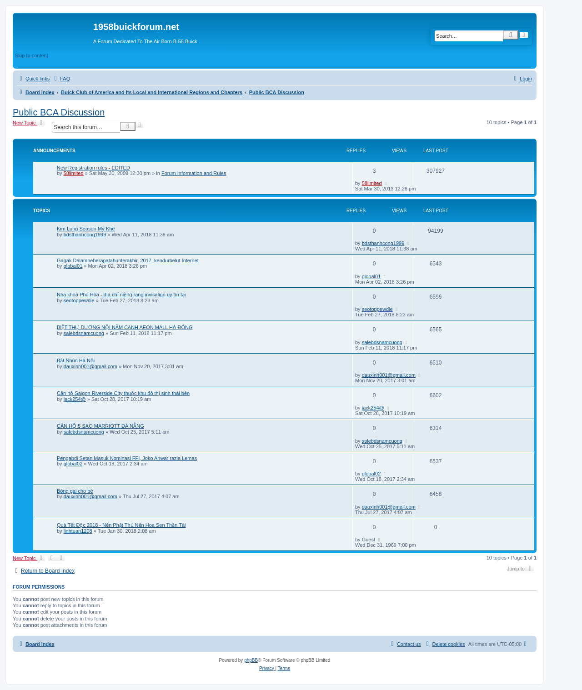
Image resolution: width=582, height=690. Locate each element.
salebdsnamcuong (84, 333)
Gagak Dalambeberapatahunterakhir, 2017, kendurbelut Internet (128, 260)
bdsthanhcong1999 (85, 234)
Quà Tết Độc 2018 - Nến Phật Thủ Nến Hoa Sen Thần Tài (121, 525)
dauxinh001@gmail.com (90, 366)
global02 (73, 463)
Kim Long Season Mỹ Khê (86, 228)
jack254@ (75, 399)
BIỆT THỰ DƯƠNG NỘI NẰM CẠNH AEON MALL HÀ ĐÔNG (124, 327)
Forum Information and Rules (193, 173)
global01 (73, 266)
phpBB (251, 660)
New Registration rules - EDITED (93, 167)
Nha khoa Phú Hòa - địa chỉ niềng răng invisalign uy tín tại (121, 294)
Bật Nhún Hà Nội (76, 360)
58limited (74, 173)
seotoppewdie (79, 300)
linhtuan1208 (78, 531)
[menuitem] (61, 78)
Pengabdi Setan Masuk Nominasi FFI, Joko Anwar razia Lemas (127, 458)
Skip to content (31, 55)
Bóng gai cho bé (75, 491)
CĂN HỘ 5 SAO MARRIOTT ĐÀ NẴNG (100, 426)
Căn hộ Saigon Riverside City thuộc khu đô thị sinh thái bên (123, 393)
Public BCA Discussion (59, 112)
